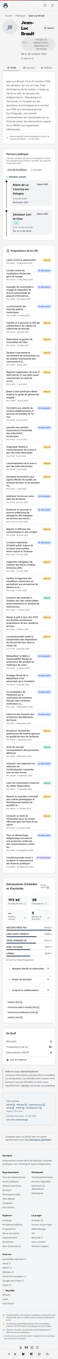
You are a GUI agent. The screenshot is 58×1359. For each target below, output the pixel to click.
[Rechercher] (45, 5)
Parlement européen (14, 1276)
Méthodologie (39, 1228)
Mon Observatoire (11, 1246)
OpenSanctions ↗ (37, 1105)
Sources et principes (42, 1224)
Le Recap (7, 1220)
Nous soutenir (39, 1241)
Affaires (6, 1294)
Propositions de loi (17, 1047)
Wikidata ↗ (22, 1105)
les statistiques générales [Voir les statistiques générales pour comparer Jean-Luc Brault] (38, 1139)
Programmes (9, 1228)
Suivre (49, 27)
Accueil (8, 15)
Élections (7, 1190)
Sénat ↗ (10, 1108)
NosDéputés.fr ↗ (34, 1108)
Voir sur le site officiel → (23, 231)
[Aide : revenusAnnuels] (25, 918)
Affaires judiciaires (11, 1185)
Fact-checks (8, 1207)
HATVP (7, 1267)
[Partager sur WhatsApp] (39, 1354)
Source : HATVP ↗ (45, 886)
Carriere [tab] (29, 67)
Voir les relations (16, 1059)
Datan (6, 1285)
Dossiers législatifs (41, 1181)
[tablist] (29, 68)
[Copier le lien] (47, 1354)
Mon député (8, 1198)
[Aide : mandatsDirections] (48, 918)
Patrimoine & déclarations (38, 1187)
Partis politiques (10, 1181)
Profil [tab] (11, 67)
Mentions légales (40, 1246)
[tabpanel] (29, 547)
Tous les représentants (13, 1177)
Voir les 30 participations (21, 959)
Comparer (7, 1203)
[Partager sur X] (15, 1354)
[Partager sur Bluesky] (23, 1354)
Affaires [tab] (46, 67)
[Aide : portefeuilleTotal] (24, 903)
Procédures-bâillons (12, 1224)
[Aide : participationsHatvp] (45, 903)
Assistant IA (37, 1220)
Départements (9, 1237)
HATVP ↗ (10, 1105)
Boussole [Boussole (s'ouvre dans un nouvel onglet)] (37, 1237)
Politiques (20, 15)
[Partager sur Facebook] (31, 1354)
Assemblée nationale (14, 1259)
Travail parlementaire (42, 1177)
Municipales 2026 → (21, 202)
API (33, 1233)
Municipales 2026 (11, 1194)
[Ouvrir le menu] (52, 5)
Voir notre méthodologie (17, 1120)
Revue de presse (10, 1233)
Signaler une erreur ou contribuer (38, 1085)
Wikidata (8, 1272)
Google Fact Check (13, 1280)
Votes (5, 1299)
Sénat (6, 1263)
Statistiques (37, 1193)
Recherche (7, 1241)
